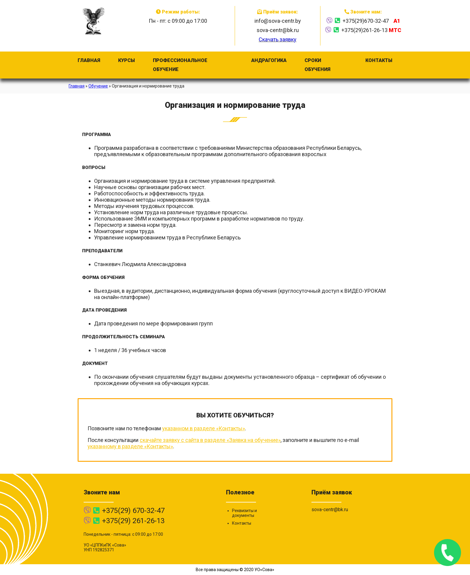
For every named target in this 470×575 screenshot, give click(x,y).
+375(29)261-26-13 (371, 30)
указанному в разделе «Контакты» (130, 446)
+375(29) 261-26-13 (133, 521)
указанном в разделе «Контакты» (203, 428)
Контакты (378, 60)
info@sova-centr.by (277, 21)
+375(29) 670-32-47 (133, 510)
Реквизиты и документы (244, 513)
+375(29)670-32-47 (371, 21)
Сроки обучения (317, 65)
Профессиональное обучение (180, 65)
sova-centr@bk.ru (278, 30)
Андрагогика (269, 60)
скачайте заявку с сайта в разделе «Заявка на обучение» (210, 440)
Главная (89, 60)
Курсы (126, 60)
